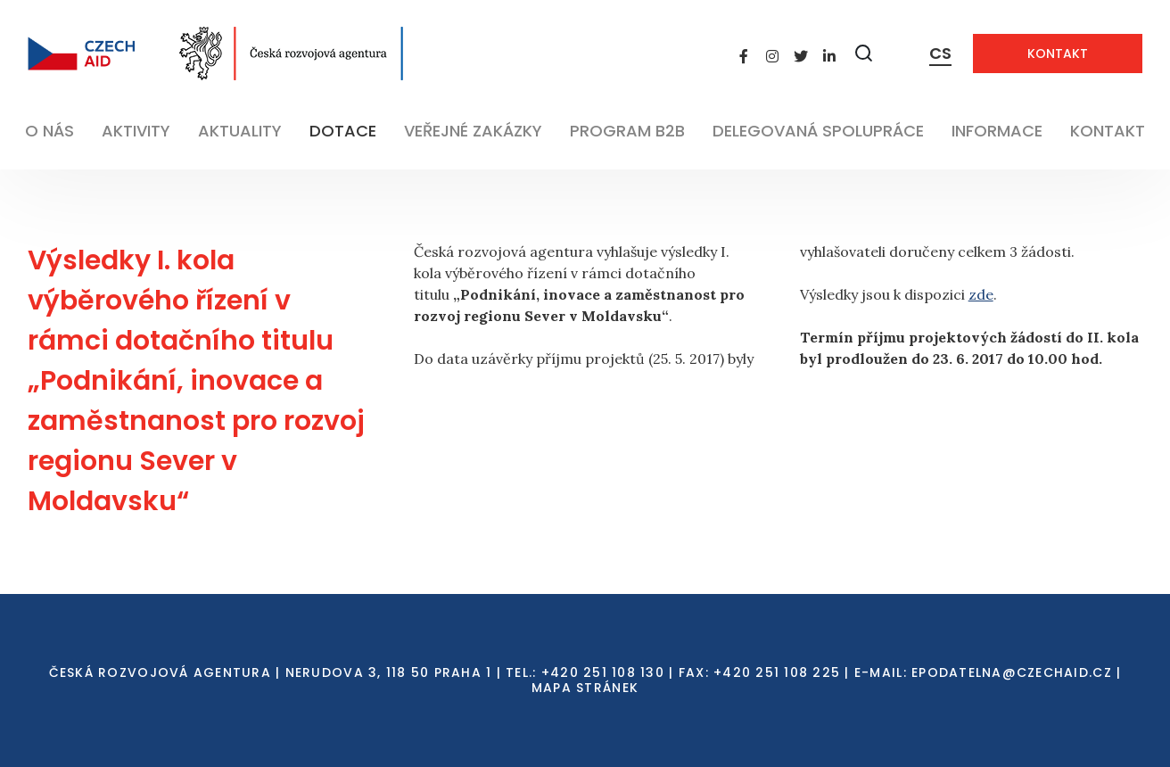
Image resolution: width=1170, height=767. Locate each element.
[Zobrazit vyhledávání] (864, 53)
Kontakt (1057, 53)
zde (980, 294)
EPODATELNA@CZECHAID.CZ (1011, 672)
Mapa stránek (585, 688)
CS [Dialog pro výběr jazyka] (940, 53)
